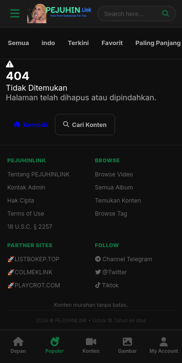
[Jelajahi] (165, 13)
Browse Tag (111, 213)
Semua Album (114, 187)
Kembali (30, 124)
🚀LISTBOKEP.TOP (33, 259)
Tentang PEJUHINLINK (38, 174)
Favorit (112, 43)
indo (48, 43)
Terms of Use (25, 213)
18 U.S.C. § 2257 (29, 226)
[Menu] (14, 13)
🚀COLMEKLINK (29, 272)
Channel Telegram (123, 259)
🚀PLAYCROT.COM (33, 285)
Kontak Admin (26, 187)
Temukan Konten (118, 200)
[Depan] (18, 345)
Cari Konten (84, 124)
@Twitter (111, 272)
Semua (18, 43)
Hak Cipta (20, 200)
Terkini (78, 43)
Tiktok (107, 285)
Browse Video (114, 174)
